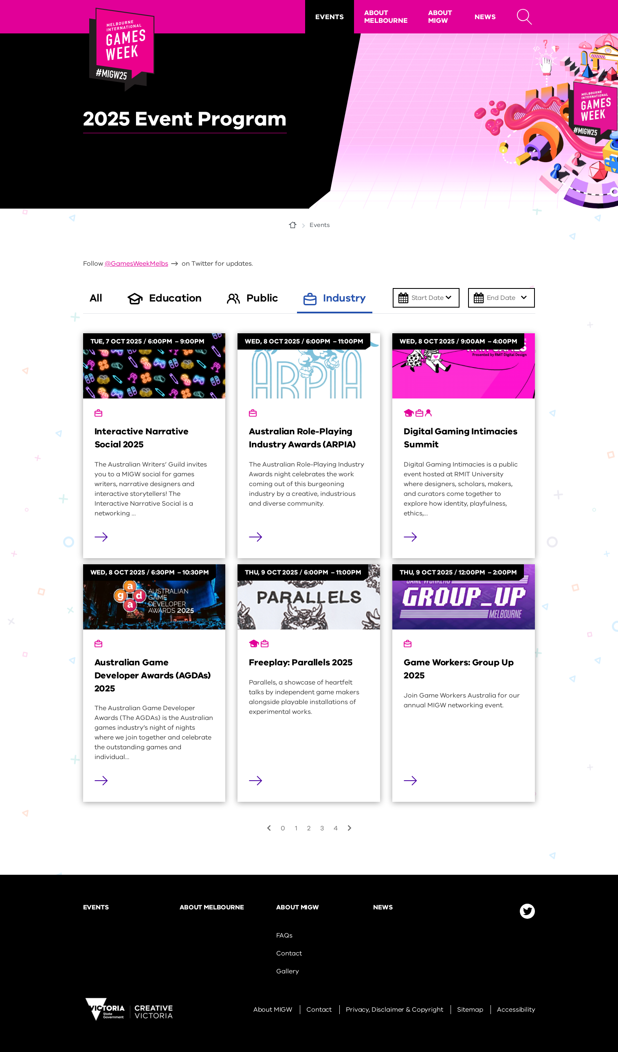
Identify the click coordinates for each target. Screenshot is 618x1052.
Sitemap (470, 1009)
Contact (288, 953)
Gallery (287, 971)
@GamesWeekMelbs (136, 263)
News (485, 17)
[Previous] (269, 828)
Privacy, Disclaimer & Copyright (394, 1009)
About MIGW (440, 16)
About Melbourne (386, 16)
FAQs (284, 935)
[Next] (349, 828)
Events (329, 17)
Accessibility (516, 1009)
